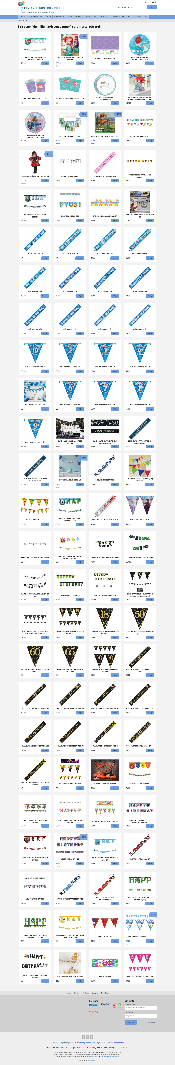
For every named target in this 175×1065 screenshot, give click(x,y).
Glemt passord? (152, 1022)
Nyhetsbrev (101, 1043)
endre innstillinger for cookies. (109, 1056)
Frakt (55, 1043)
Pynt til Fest (104, 16)
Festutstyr (137, 16)
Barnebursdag (59, 16)
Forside (22, 16)
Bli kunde (77, 993)
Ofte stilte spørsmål (116, 1043)
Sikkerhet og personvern (85, 1043)
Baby (49, 16)
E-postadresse (130, 1004)
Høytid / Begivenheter (36, 16)
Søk (152, 7)
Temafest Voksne (90, 16)
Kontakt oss (105, 993)
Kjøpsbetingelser (66, 1043)
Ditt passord (129, 1013)
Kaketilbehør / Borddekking (121, 16)
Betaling (86, 993)
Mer (146, 16)
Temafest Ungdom (74, 16)
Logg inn (95, 993)
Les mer (94, 1056)
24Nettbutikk (92, 1060)
